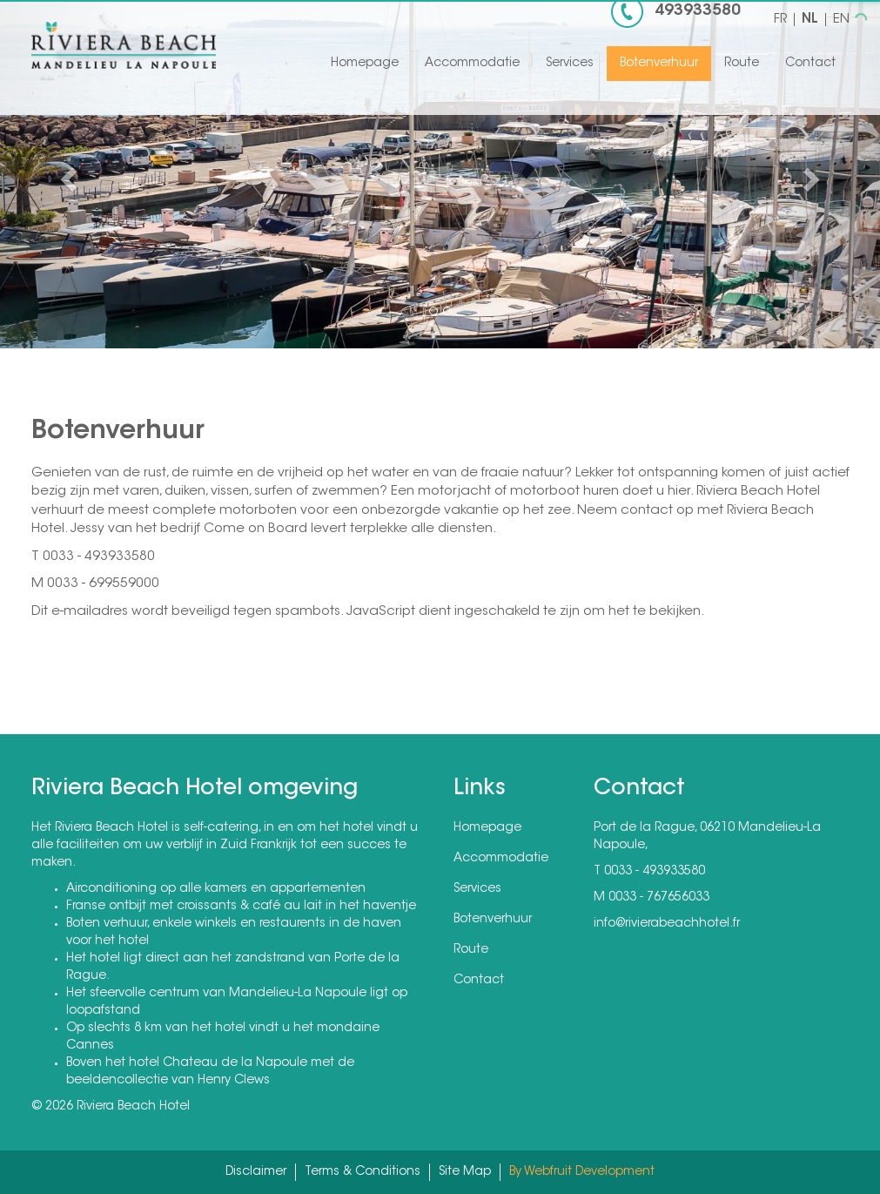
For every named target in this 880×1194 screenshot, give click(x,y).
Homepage (365, 63)
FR (780, 19)
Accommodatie (472, 63)
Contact (810, 63)
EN (841, 19)
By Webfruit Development (582, 1172)
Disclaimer (255, 1172)
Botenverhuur (659, 63)
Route (741, 63)
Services (570, 63)
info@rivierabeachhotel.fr (667, 924)
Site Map (465, 1172)
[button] (66, 174)
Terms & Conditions (362, 1172)
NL (810, 19)
